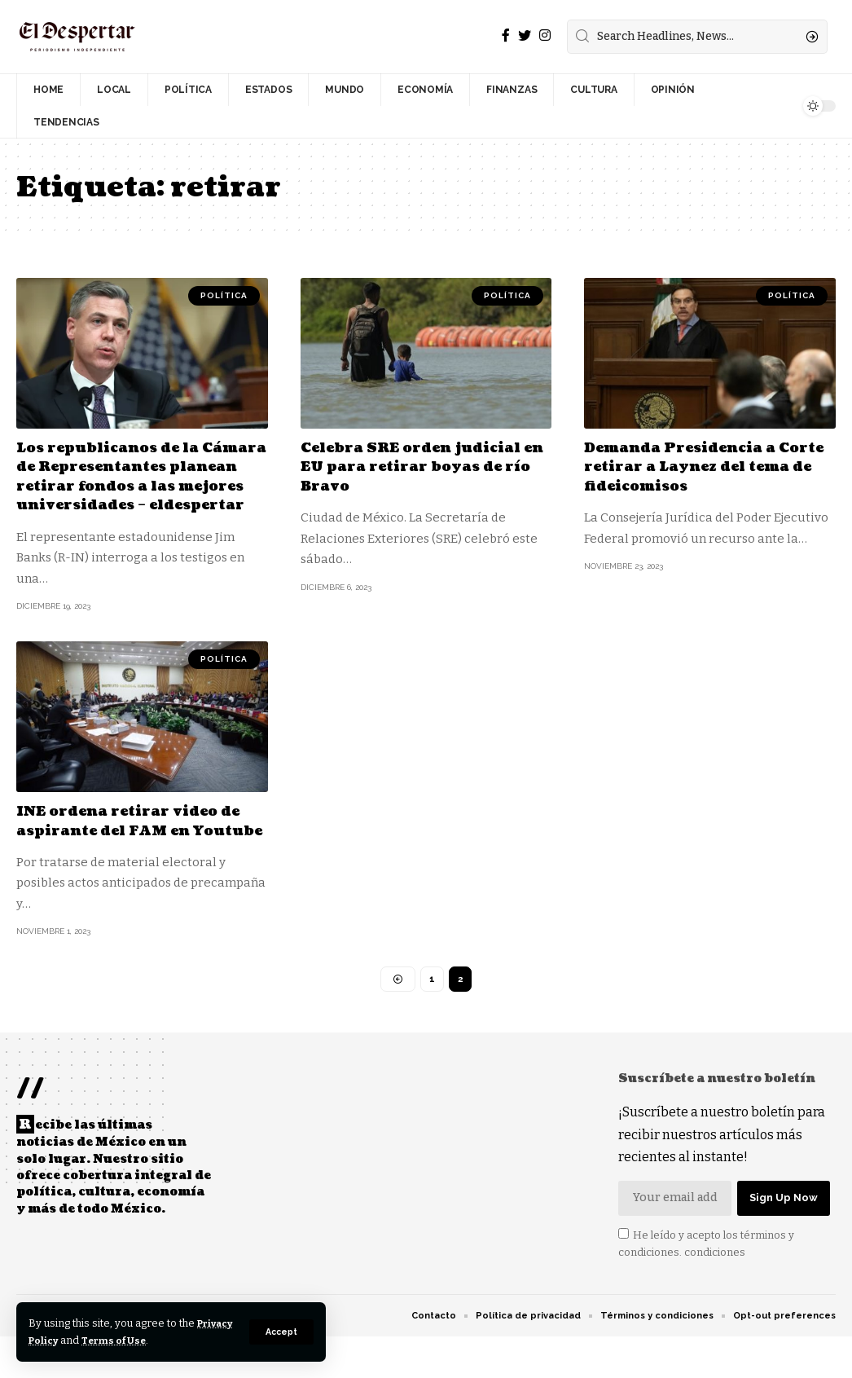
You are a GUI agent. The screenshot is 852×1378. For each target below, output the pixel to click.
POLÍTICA (224, 295)
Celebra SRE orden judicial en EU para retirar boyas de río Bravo (420, 467)
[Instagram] (545, 35)
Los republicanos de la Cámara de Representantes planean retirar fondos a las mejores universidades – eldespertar (139, 486)
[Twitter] (524, 35)
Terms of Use (164, 1340)
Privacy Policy (67, 1340)
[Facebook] (506, 35)
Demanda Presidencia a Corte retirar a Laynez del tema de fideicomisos (696, 467)
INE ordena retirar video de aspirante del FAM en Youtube (136, 850)
